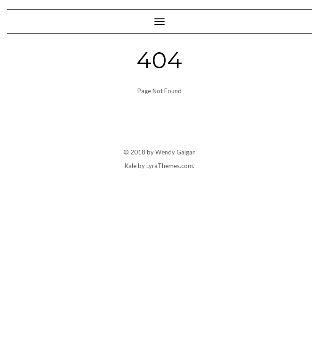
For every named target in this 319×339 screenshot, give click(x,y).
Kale (130, 166)
